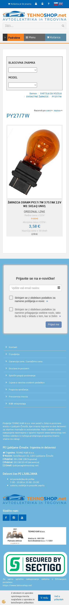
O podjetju (14, 354)
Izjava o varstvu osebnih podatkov (27, 382)
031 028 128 (20, 459)
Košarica (53, 37)
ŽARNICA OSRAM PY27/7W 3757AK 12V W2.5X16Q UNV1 (34, 204)
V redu (44, 598)
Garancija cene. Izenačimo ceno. (26, 361)
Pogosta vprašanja (18, 389)
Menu (31, 37)
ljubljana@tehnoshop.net (25, 465)
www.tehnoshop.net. (55, 432)
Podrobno (7, 37)
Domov (33, 93)
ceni (49, 110)
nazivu (58, 110)
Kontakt (13, 347)
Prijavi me (53, 324)
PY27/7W (57, 96)
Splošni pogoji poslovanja (22, 375)
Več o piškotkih (58, 598)
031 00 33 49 (20, 462)
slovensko (56, 3)
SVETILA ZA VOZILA (51, 93)
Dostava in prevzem (19, 368)
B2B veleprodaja (17, 403)
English (61, 3)
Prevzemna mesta (18, 396)
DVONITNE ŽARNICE (37, 96)
